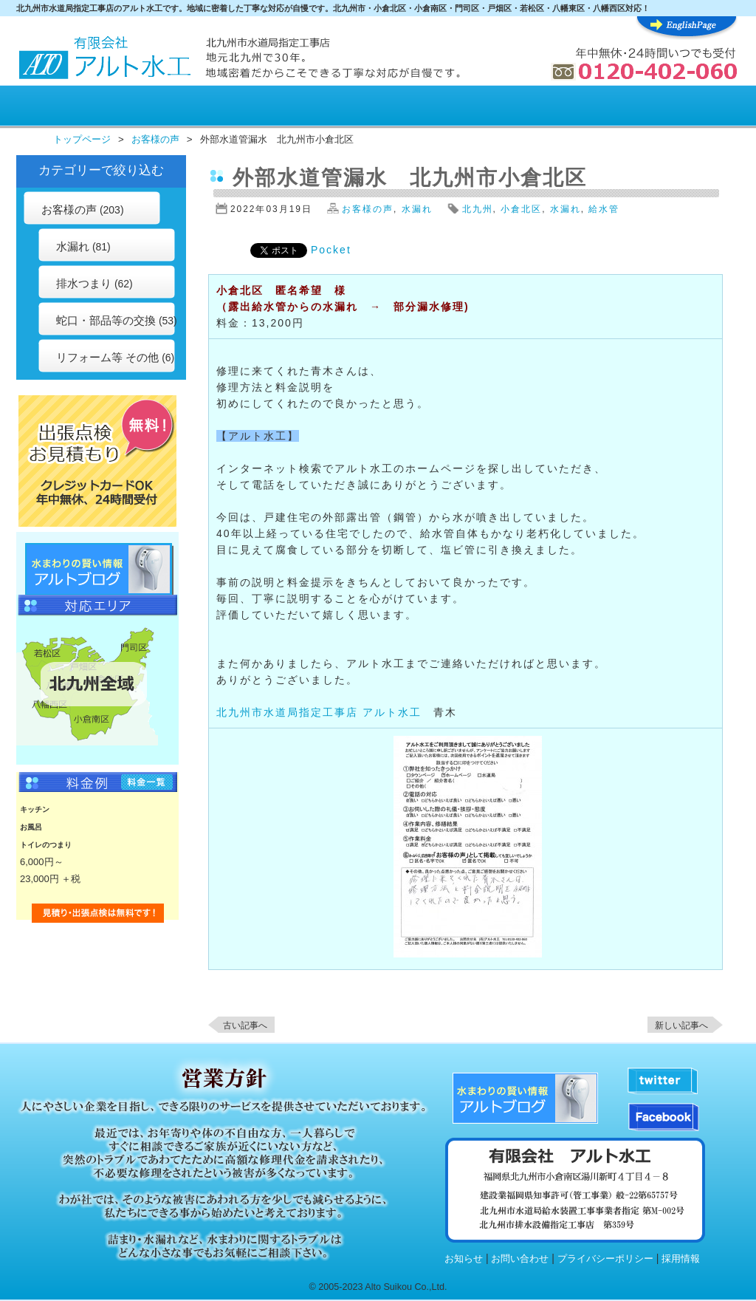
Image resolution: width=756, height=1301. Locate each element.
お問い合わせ (520, 1259)
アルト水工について (688, 108)
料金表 (230, 108)
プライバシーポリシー (605, 1259)
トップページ (82, 139)
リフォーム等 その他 (107, 357)
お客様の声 (318, 108)
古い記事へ (245, 1025)
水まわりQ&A (593, 108)
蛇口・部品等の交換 (106, 320)
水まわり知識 (501, 108)
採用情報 (681, 1259)
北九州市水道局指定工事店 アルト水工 (319, 712)
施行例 (411, 108)
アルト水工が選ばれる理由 (142, 108)
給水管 (603, 209)
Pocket (331, 250)
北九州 (477, 209)
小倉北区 (521, 209)
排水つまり (83, 283)
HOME (54, 108)
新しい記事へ (681, 1025)
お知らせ (463, 1259)
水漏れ (72, 246)
